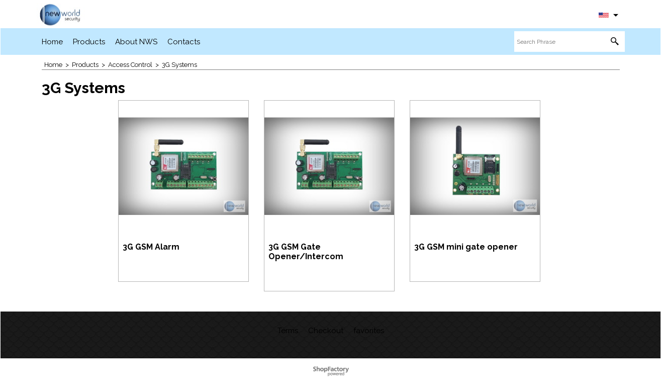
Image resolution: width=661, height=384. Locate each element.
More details (151, 268)
